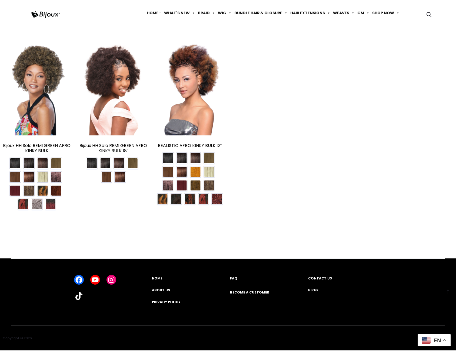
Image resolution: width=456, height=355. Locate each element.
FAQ (233, 279)
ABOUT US (161, 291)
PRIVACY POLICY (166, 303)
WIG (225, 13)
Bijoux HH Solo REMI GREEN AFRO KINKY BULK (37, 148)
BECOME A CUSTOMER (249, 293)
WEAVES (344, 13)
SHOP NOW (386, 13)
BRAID (206, 13)
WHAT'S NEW (179, 13)
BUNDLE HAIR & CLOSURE (261, 13)
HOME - (154, 13)
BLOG (313, 291)
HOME (157, 279)
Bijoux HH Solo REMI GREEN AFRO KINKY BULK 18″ (113, 148)
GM (363, 13)
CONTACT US (320, 279)
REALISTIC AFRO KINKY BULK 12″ (190, 145)
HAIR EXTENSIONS (310, 13)
